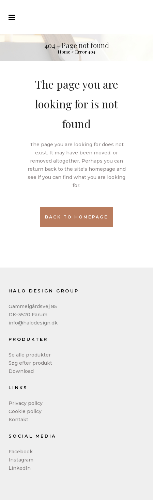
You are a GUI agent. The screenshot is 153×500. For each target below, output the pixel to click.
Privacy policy (26, 403)
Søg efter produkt (30, 363)
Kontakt (18, 419)
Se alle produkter (30, 355)
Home (64, 52)
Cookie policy (25, 411)
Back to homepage (76, 216)
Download (21, 371)
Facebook (21, 452)
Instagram (21, 460)
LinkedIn (20, 468)
